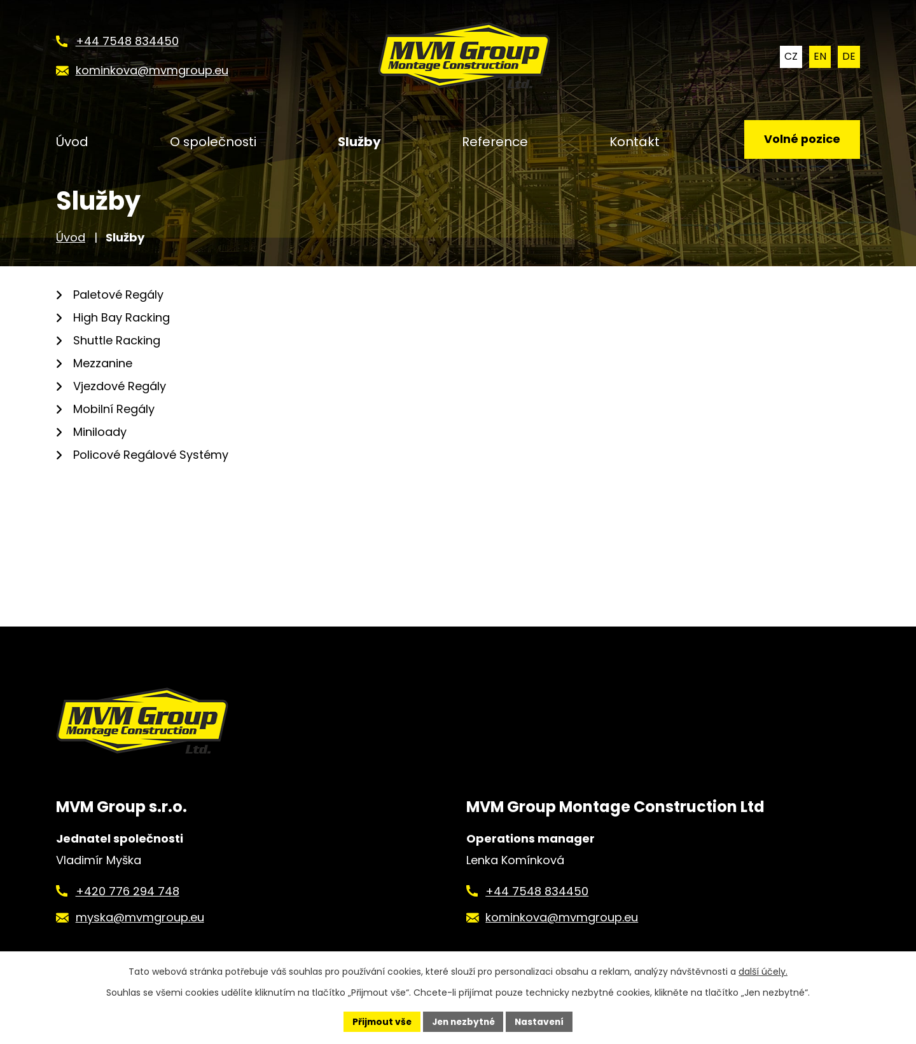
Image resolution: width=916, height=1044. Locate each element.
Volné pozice (801, 140)
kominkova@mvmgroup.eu (561, 917)
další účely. (763, 971)
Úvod (70, 237)
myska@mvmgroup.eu (140, 917)
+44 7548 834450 (536, 891)
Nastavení (542, 1021)
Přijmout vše (379, 1021)
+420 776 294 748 (127, 891)
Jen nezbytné (462, 1021)
